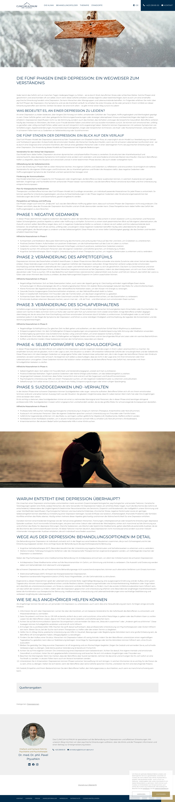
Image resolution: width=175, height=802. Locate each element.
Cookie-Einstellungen (91, 798)
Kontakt (20, 798)
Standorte (96, 5)
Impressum (64, 798)
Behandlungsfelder (67, 5)
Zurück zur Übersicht (87, 785)
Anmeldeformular (50, 798)
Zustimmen (161, 794)
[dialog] (151, 785)
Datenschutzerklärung (161, 788)
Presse (37, 798)
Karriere (29, 798)
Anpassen (141, 794)
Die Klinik (49, 5)
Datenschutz (75, 798)
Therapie (84, 5)
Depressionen (33, 704)
